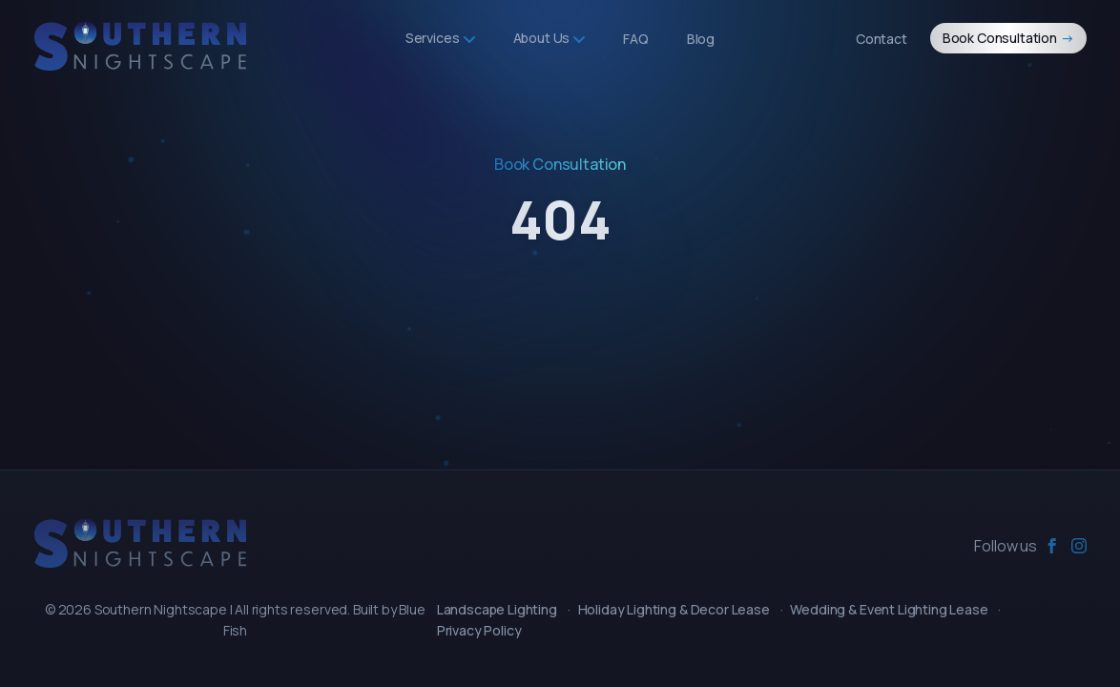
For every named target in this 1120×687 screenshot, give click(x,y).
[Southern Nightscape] (140, 543)
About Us (549, 38)
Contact (881, 39)
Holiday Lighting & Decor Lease (674, 609)
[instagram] (1079, 545)
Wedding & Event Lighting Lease (888, 609)
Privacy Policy (479, 630)
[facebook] (1052, 545)
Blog (701, 39)
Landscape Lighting (497, 609)
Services (440, 38)
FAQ (636, 39)
